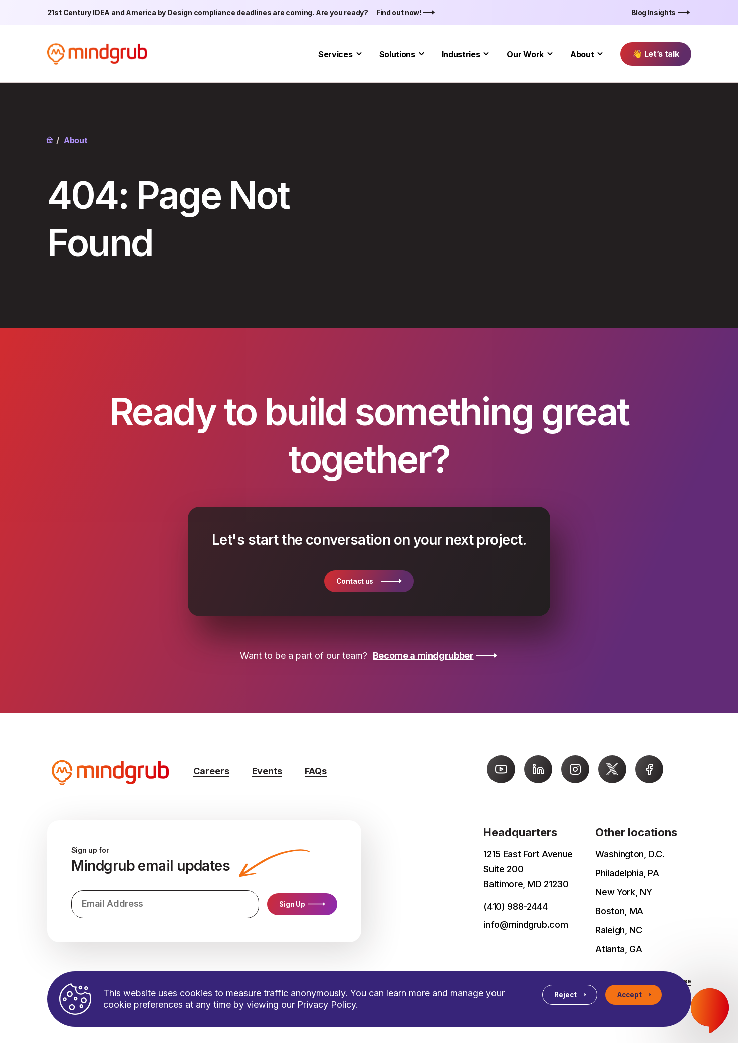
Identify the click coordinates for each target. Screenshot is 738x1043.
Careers (211, 771)
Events (267, 771)
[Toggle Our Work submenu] (550, 54)
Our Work (525, 54)
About (582, 54)
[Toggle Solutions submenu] (421, 54)
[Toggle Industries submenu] (486, 54)
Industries (461, 54)
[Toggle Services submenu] (359, 54)
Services (335, 54)
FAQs (316, 771)
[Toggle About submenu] (600, 54)
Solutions (397, 54)
